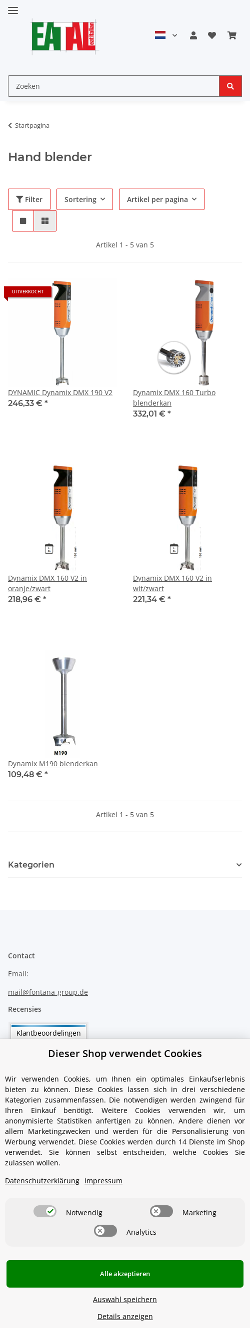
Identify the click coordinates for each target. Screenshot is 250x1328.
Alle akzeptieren (125, 1273)
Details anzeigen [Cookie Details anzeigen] (125, 1316)
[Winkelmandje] (232, 35)
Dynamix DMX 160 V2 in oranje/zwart (47, 583)
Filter (29, 199)
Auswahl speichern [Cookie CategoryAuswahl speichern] (125, 1299)
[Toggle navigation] (13, 6)
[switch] (45, 1211)
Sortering (80, 199)
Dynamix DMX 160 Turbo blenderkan (174, 398)
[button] (193, 35)
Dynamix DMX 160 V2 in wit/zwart (172, 583)
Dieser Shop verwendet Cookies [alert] (125, 1053)
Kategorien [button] (31, 865)
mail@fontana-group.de (48, 992)
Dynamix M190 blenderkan (53, 763)
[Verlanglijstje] (212, 35)
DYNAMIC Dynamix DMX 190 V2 (60, 392)
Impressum (103, 1180)
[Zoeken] (114, 86)
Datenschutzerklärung (42, 1180)
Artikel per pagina (157, 199)
